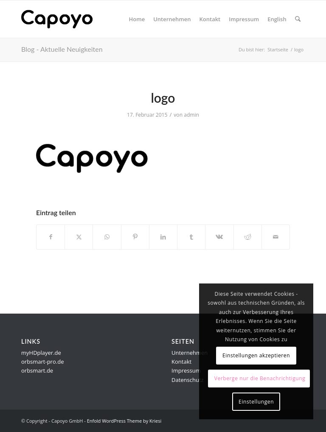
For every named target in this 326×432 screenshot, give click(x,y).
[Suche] (298, 19)
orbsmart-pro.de (42, 361)
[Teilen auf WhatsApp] (107, 237)
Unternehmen (189, 352)
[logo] (62, 19)
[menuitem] (137, 19)
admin (191, 114)
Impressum (186, 370)
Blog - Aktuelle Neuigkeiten (62, 49)
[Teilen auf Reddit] (247, 237)
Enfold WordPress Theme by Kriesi (124, 421)
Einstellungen (256, 401)
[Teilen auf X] (79, 237)
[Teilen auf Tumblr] (191, 237)
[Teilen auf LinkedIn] (163, 237)
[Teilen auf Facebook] (51, 237)
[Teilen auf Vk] (219, 237)
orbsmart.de (37, 370)
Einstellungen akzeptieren (256, 355)
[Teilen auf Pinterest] (135, 237)
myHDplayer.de (41, 352)
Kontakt (181, 361)
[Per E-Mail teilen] (275, 237)
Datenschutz (187, 380)
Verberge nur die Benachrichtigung (260, 378)
